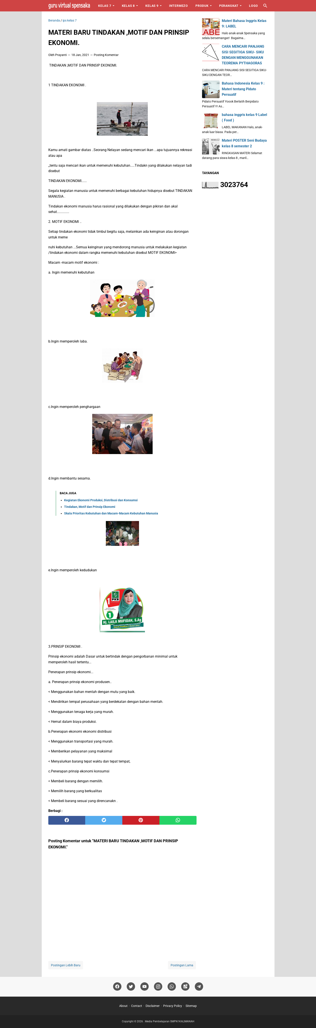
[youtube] (144, 986)
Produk (202, 5)
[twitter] (103, 820)
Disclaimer (153, 1006)
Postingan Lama (182, 965)
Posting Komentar (106, 55)
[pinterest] (140, 820)
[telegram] (199, 986)
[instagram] (158, 986)
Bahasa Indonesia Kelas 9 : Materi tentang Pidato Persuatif (243, 88)
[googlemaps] (185, 986)
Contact (136, 1006)
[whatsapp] (178, 820)
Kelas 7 (104, 5)
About (123, 1006)
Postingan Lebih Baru (65, 965)
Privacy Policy (172, 1006)
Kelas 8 (128, 5)
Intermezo (178, 5)
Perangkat (228, 5)
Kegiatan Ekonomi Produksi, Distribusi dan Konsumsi (101, 500)
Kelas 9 (152, 5)
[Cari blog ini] (265, 5)
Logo (253, 5)
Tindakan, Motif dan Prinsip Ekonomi (89, 507)
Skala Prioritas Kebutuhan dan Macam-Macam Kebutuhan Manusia (111, 513)
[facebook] (66, 820)
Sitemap (191, 1006)
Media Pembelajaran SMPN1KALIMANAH (169, 1021)
